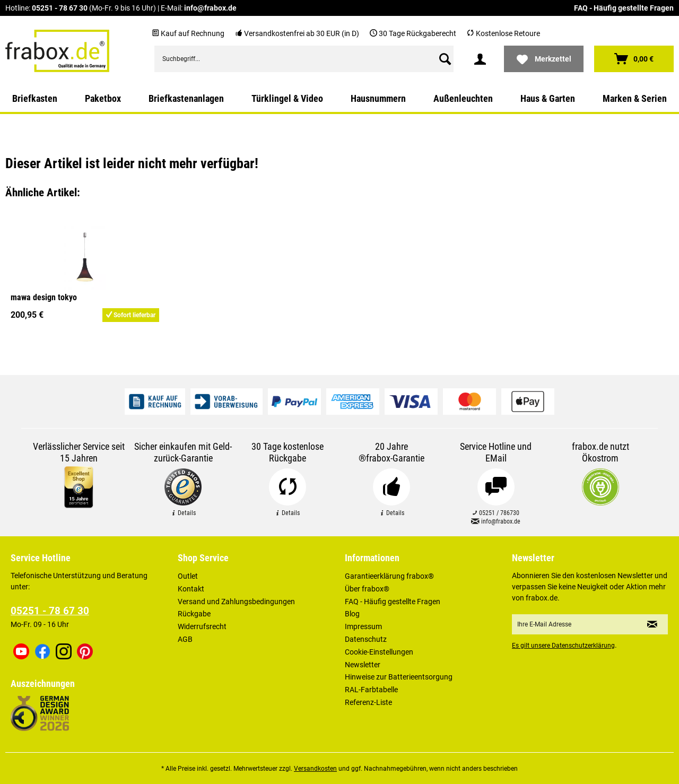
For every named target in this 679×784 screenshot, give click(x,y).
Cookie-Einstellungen (379, 652)
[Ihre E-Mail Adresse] (574, 624)
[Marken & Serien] (635, 98)
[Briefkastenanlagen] (186, 98)
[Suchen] (445, 59)
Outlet (188, 576)
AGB (185, 639)
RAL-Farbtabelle (371, 689)
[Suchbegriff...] (304, 59)
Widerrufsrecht (202, 626)
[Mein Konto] (480, 59)
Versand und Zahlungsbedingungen (236, 601)
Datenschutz (366, 639)
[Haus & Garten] (547, 98)
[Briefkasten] (34, 98)
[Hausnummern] (378, 98)
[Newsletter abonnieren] (652, 624)
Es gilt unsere (563, 645)
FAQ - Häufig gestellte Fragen (624, 8)
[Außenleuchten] (463, 98)
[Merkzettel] (544, 59)
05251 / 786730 (495, 513)
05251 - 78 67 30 (60, 8)
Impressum (363, 626)
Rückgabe (194, 613)
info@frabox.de (210, 8)
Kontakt (191, 589)
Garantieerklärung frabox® (389, 576)
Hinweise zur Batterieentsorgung (398, 677)
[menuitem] (304, 59)
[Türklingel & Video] (287, 98)
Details (183, 513)
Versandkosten (315, 768)
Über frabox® (367, 589)
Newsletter (362, 664)
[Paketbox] (103, 98)
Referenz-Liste (368, 702)
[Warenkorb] (634, 59)
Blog (352, 613)
